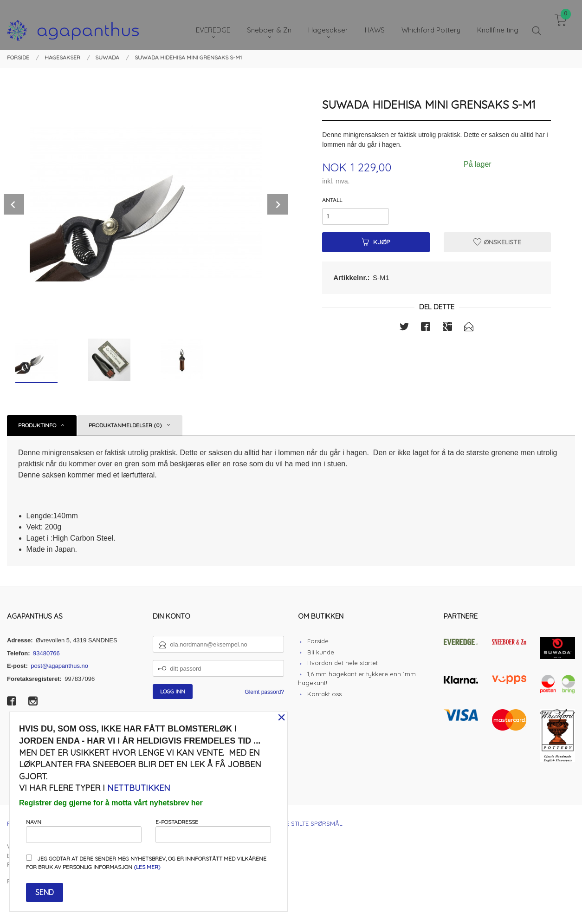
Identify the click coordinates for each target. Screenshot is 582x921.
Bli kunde (320, 652)
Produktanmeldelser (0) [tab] (125, 425)
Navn (84, 830)
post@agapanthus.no (59, 665)
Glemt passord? (264, 692)
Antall (332, 199)
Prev (14, 204)
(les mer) (147, 866)
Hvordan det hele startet (342, 662)
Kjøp (375, 242)
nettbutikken (138, 788)
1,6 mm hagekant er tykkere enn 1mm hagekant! (357, 678)
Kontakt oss (324, 694)
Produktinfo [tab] (37, 425)
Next (277, 204)
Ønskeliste (497, 242)
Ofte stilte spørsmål (308, 823)
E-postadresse (213, 830)
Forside (318, 641)
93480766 (46, 653)
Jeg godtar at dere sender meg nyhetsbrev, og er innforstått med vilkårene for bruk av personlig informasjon (146, 862)
